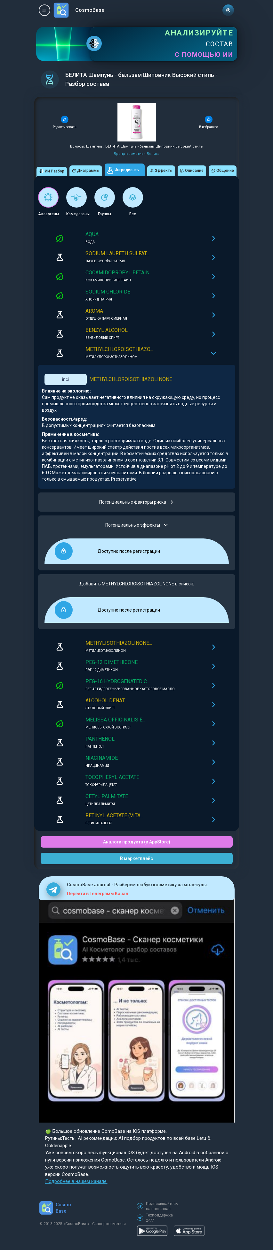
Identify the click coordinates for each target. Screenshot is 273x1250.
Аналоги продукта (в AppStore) (136, 841)
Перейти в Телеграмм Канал (97, 893)
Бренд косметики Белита (136, 154)
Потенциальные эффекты (136, 525)
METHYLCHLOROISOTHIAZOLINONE (130, 379)
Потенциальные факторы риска (136, 502)
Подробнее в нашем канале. (76, 1181)
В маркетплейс (136, 858)
